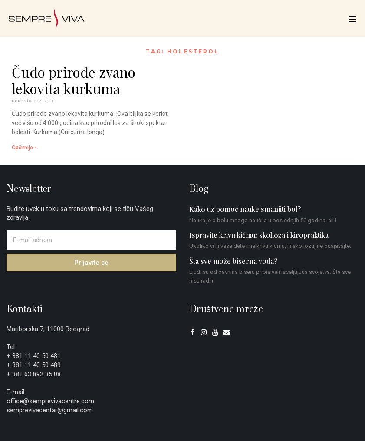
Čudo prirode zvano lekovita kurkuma (73, 80)
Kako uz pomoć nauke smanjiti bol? (245, 209)
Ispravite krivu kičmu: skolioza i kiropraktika (259, 235)
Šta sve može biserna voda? (233, 261)
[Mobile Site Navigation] (352, 19)
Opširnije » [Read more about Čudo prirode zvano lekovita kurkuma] (24, 148)
